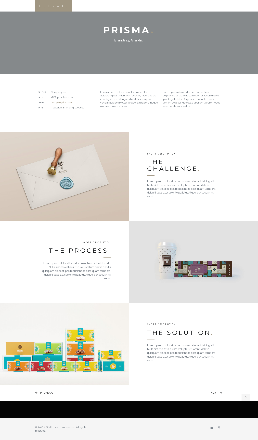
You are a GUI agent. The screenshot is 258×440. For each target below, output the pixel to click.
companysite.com (61, 102)
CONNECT (215, 6)
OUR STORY (155, 6)
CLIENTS (186, 6)
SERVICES (172, 6)
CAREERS (200, 6)
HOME (141, 6)
